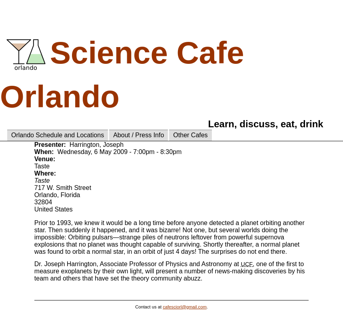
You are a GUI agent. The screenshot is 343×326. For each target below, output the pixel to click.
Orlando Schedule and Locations (57, 135)
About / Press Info (138, 135)
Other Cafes (190, 135)
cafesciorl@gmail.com (185, 306)
